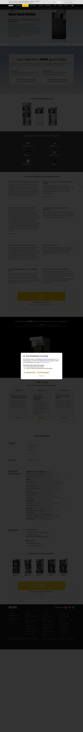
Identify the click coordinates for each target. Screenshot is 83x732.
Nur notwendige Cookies (29, 372)
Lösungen (18, 5)
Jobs (55, 5)
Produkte (25, 5)
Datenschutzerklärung (45, 362)
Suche (65, 5)
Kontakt (60, 5)
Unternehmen (48, 5)
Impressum (41, 376)
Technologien (33, 5)
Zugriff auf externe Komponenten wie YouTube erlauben (39, 368)
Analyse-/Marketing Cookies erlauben (35, 366)
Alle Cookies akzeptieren (43, 372)
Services (40, 5)
